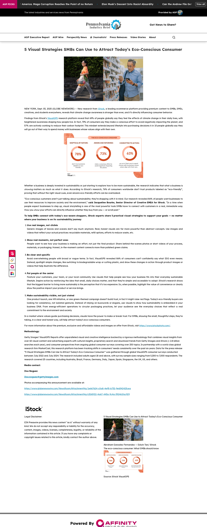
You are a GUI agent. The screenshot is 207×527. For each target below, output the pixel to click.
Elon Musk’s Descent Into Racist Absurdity (130, 4)
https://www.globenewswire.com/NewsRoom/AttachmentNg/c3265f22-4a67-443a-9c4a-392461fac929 (77, 394)
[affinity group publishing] (12, 267)
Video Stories (138, 37)
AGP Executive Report (37, 37)
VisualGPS (52, 118)
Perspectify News (77, 37)
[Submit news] (12, 253)
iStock (101, 108)
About (152, 37)
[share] (181, 37)
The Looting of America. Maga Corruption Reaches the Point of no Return (51, 4)
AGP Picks (9, 4)
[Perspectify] (12, 260)
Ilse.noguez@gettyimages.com (41, 377)
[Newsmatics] (12, 273)
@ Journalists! (98, 37)
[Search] (174, 37)
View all (200, 4)
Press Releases (118, 37)
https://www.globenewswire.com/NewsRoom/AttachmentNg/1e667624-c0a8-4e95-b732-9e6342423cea (77, 388)
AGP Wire (58, 37)
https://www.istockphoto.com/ (154, 325)
